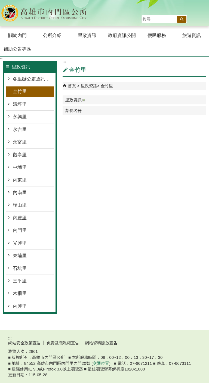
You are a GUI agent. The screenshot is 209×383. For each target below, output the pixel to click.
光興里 (20, 243)
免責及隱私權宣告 (63, 343)
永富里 (20, 142)
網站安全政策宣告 (24, 343)
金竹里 (20, 91)
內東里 (20, 180)
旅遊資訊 (191, 35)
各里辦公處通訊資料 (33, 79)
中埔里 (20, 167)
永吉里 (20, 129)
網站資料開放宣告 (101, 343)
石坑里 (20, 268)
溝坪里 (20, 104)
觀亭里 (20, 154)
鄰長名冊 (73, 110)
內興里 (20, 306)
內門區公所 (46, 13)
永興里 (20, 116)
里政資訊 (87, 35)
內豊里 (20, 217)
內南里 (20, 192)
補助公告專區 (17, 49)
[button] (181, 19)
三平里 (20, 281)
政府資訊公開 (122, 35)
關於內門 (17, 35)
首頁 (72, 85)
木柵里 (20, 293)
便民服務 (156, 35)
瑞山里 (20, 205)
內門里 (20, 230)
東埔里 (20, 255)
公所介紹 (52, 35)
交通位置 (101, 363)
